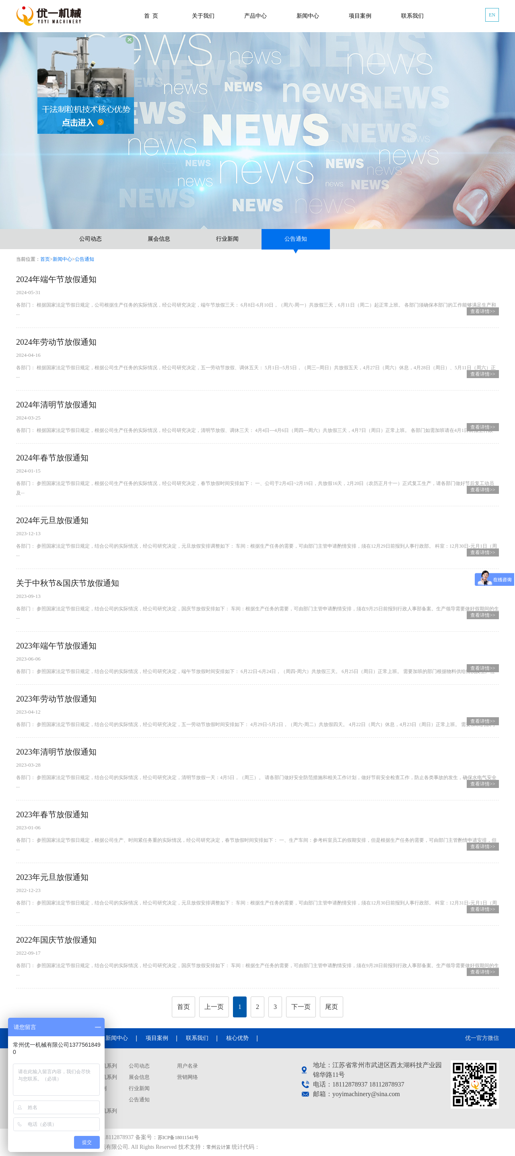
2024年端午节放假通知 (56, 279)
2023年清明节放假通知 (56, 751)
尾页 (331, 1006)
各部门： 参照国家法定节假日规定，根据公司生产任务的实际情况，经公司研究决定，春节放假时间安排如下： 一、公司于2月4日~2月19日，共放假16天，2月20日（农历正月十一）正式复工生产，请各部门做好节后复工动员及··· (257, 481)
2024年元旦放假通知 (52, 520)
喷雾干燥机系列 (98, 1077)
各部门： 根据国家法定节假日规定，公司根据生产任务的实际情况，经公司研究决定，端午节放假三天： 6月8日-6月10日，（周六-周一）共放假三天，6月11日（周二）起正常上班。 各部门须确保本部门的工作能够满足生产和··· (257, 302)
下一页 (301, 1006)
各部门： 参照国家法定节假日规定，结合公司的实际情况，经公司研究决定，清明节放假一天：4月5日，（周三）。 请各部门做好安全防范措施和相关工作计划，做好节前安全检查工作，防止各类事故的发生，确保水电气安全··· (257, 775)
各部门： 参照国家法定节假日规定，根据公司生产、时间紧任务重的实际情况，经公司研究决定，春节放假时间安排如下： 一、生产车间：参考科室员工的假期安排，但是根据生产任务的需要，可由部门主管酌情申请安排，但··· (257, 838)
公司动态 (90, 239)
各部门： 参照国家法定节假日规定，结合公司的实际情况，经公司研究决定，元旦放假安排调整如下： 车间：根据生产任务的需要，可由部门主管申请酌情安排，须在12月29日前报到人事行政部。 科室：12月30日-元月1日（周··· (257, 544)
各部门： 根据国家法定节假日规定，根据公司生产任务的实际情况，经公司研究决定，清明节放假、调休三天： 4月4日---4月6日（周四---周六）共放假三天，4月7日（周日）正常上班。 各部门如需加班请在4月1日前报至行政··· (257, 423)
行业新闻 (227, 239)
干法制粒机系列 (98, 1066)
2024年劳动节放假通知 (56, 342)
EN (492, 15)
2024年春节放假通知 (52, 457)
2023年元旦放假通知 (52, 877)
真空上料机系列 (98, 1111)
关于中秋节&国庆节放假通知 (67, 583)
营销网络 (187, 1077)
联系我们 (412, 16)
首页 (45, 259)
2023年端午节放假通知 (56, 645)
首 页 (151, 16)
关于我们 (203, 16)
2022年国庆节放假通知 (56, 939)
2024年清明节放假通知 (56, 404)
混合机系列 (93, 1088)
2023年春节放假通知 (52, 814)
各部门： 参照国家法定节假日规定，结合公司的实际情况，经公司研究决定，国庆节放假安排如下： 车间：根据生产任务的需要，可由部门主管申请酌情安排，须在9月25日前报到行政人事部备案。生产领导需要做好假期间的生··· (257, 606)
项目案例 (360, 16)
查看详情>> (482, 311)
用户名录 (187, 1066)
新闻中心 (308, 16)
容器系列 (90, 1100)
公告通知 (295, 239)
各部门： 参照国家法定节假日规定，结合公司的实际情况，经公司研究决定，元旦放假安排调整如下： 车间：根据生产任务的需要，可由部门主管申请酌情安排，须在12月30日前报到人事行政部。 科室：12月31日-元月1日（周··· (257, 900)
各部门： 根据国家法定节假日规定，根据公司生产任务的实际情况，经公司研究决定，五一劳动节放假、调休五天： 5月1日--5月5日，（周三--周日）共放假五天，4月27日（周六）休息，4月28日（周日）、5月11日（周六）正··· (257, 365)
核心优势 (237, 1038)
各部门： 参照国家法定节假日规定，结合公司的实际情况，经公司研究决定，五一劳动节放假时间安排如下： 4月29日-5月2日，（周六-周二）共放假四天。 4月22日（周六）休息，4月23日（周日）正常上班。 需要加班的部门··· (257, 717)
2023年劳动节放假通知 (56, 698)
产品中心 (255, 16)
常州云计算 (218, 1147)
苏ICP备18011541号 (178, 1137)
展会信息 (159, 239)
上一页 (214, 1006)
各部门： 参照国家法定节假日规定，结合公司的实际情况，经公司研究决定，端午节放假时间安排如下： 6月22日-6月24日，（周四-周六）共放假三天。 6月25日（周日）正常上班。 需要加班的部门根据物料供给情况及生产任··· (257, 664)
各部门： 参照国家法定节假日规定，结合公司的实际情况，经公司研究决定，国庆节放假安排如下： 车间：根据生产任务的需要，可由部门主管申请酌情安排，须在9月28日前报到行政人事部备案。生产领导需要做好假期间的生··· (257, 963)
